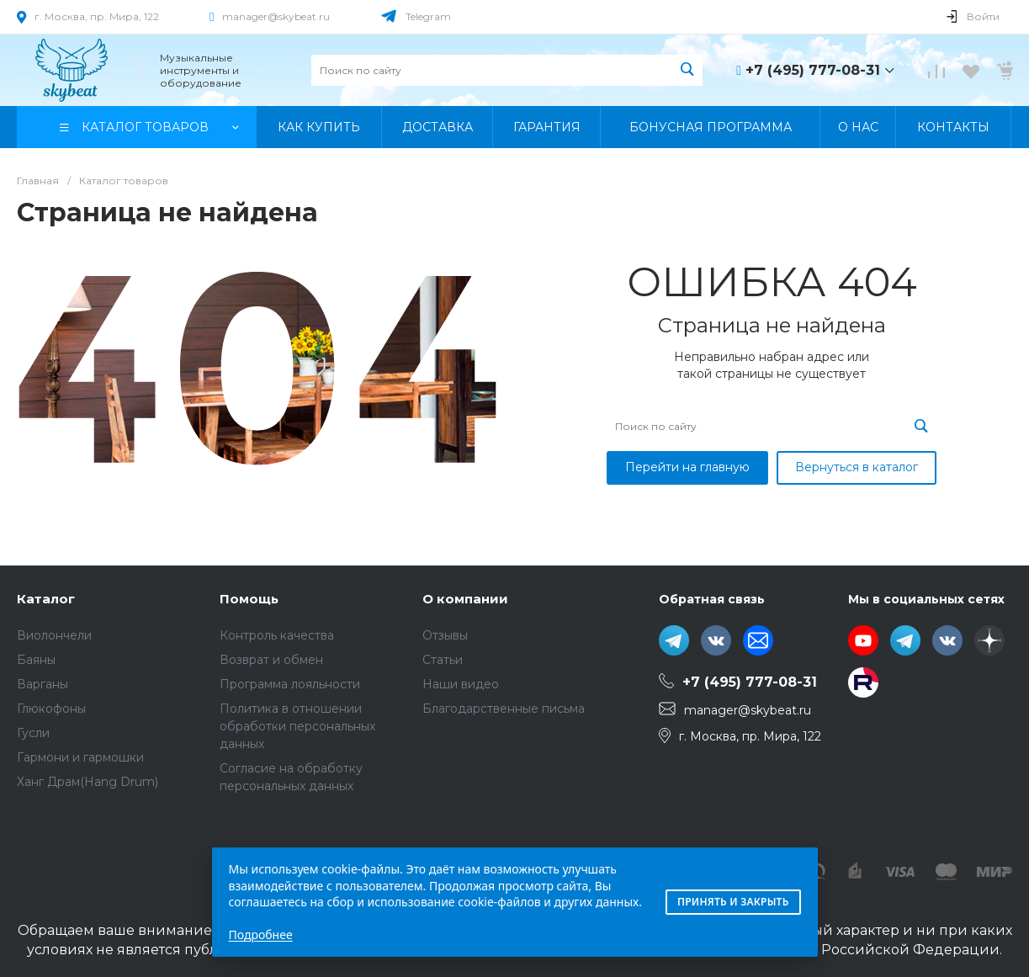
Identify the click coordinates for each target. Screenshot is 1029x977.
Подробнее (261, 934)
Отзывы (445, 635)
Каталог (46, 599)
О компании (465, 599)
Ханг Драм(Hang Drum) (87, 781)
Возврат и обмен (271, 659)
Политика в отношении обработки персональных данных (297, 726)
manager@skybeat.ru (276, 16)
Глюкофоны (51, 708)
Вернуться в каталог (856, 467)
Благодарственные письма (503, 708)
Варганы (42, 684)
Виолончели (54, 635)
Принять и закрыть (733, 902)
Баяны (36, 659)
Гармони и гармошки (80, 757)
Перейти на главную (687, 467)
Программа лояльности (290, 684)
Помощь (249, 599)
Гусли (33, 733)
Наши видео (460, 684)
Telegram (428, 16)
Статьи (442, 659)
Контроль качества (277, 635)
